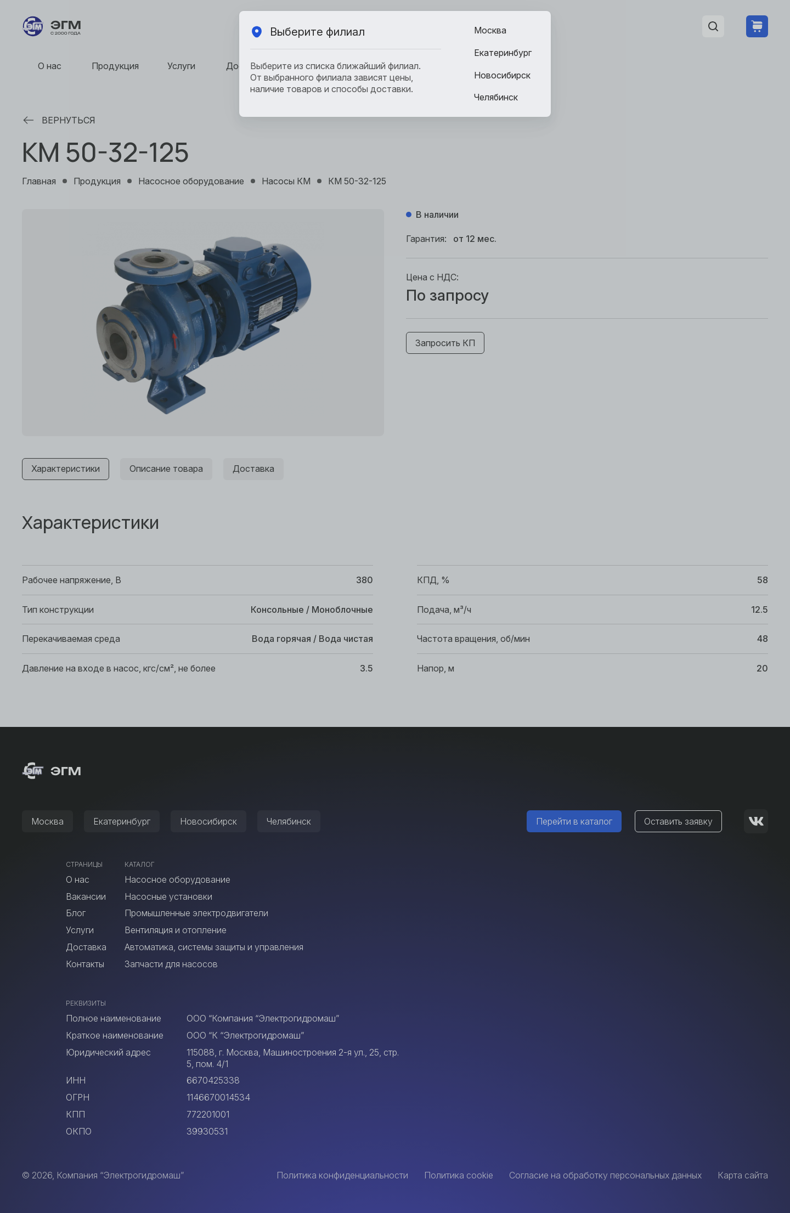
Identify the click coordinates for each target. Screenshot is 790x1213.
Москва (490, 30)
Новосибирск (502, 75)
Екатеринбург (503, 52)
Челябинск (496, 97)
